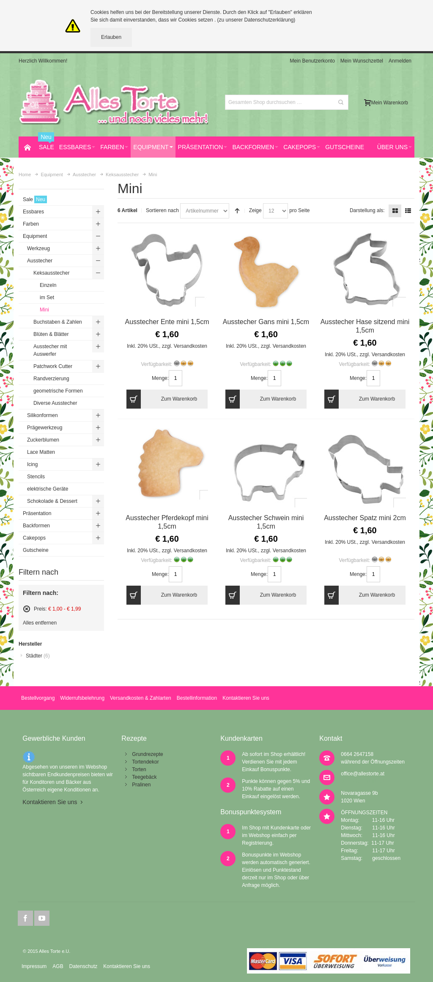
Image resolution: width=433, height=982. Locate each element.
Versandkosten (190, 346)
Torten (139, 769)
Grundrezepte (147, 754)
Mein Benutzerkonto (312, 61)
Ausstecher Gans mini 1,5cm (266, 321)
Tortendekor (145, 762)
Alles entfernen (40, 623)
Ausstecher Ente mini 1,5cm (167, 321)
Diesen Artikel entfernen (26, 609)
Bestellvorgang (38, 698)
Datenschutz (83, 966)
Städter (38, 656)
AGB (57, 966)
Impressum (34, 966)
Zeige (255, 210)
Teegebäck (144, 777)
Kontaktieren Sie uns (245, 698)
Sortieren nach (162, 210)
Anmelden (400, 61)
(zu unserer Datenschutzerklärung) (256, 20)
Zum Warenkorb (161, 399)
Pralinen (141, 785)
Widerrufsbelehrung (82, 698)
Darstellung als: (367, 210)
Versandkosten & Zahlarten (140, 698)
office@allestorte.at (362, 774)
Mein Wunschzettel (361, 61)
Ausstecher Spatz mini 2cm (365, 517)
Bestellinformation (197, 698)
